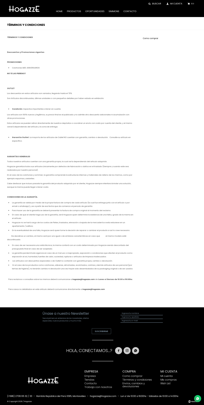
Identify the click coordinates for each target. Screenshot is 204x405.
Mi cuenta (166, 376)
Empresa (90, 376)
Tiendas (89, 379)
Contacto (129, 11)
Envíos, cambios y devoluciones (133, 385)
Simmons (114, 11)
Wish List (165, 383)
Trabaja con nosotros (98, 387)
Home (59, 11)
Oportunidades (94, 11)
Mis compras (168, 379)
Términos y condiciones (137, 379)
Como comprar (150, 38)
